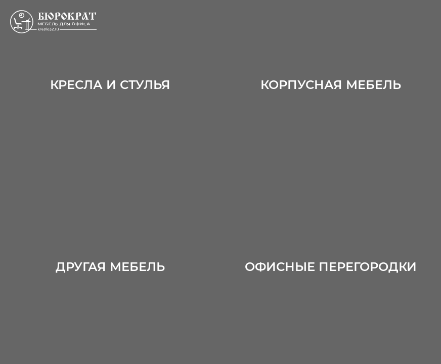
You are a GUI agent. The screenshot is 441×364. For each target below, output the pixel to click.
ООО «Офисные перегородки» (63, 21)
